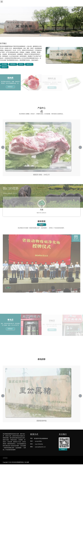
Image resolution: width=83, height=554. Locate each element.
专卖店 (63, 449)
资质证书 (4, 67)
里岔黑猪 (4, 64)
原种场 (21, 64)
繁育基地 (12, 64)
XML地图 (26, 462)
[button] (2, 147)
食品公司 (29, 64)
